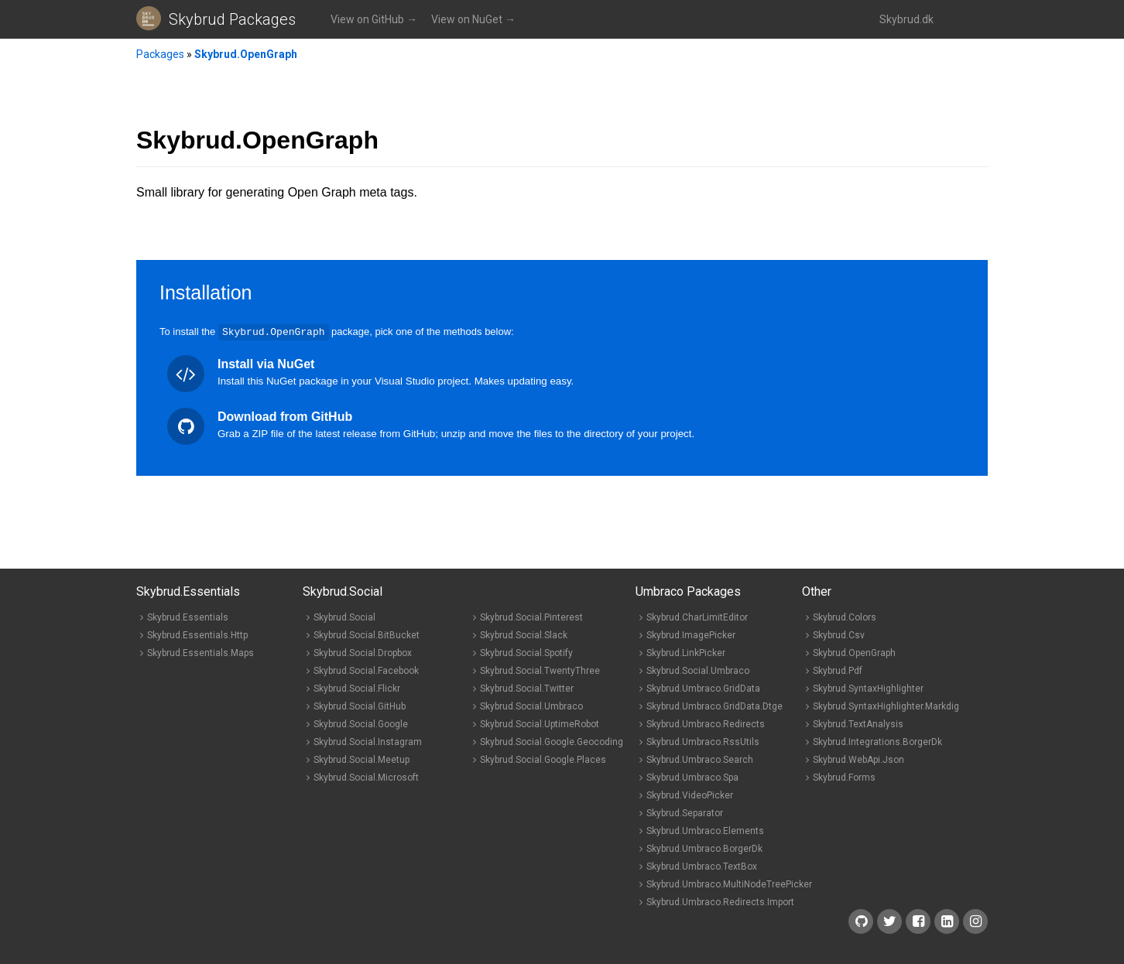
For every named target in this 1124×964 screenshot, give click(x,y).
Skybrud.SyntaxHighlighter (868, 687)
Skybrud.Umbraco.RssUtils (702, 741)
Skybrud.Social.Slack (523, 634)
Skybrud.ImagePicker (690, 634)
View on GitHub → (374, 19)
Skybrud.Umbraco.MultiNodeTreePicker (729, 883)
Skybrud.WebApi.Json (858, 759)
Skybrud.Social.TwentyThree (540, 670)
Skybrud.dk (906, 19)
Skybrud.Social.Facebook (366, 670)
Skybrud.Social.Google (361, 723)
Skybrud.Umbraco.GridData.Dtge (714, 705)
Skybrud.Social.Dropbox (363, 652)
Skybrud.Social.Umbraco (531, 705)
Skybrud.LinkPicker (685, 652)
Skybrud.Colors (844, 616)
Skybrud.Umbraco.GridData (703, 687)
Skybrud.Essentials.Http (197, 634)
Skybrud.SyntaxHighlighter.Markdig (886, 705)
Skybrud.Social (344, 616)
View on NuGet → (473, 19)
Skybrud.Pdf (837, 670)
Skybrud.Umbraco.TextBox (701, 865)
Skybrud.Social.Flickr (357, 687)
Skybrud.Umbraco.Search (699, 759)
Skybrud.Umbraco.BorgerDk (704, 848)
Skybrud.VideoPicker (689, 794)
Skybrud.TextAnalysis (858, 723)
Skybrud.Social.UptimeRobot (539, 723)
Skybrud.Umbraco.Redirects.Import (720, 901)
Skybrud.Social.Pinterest (531, 616)
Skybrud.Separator (684, 812)
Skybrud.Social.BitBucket (367, 634)
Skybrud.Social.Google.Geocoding (551, 741)
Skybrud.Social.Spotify (526, 652)
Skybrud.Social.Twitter (527, 687)
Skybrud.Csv (839, 634)
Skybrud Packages (232, 19)
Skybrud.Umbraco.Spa (692, 776)
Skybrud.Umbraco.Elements (705, 830)
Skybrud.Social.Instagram (368, 741)
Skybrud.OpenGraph (245, 54)
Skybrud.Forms (844, 776)
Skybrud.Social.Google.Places (543, 759)
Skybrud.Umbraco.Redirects (705, 723)
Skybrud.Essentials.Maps (200, 652)
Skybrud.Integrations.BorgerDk (877, 741)
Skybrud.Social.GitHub (360, 705)
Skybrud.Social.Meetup (362, 759)
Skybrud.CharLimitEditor (697, 616)
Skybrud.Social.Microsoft (366, 776)
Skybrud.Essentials (187, 616)
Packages (160, 54)
